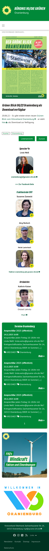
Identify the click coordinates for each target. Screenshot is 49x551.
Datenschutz (9, 548)
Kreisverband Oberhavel (13, 32)
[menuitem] (8, 541)
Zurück (42, 138)
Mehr (40, 356)
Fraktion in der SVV (24, 192)
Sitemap (26, 541)
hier (3, 122)
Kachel (5, 133)
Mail (23, 315)
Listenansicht (27, 138)
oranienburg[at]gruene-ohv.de (23, 177)
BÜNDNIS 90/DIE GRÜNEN (30, 9)
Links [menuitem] (32, 535)
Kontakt (18, 541)
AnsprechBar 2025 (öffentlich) (18, 330)
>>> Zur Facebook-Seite (24, 184)
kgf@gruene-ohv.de (32, 529)
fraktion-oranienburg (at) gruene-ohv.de (23, 272)
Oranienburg (17, 133)
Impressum (35, 541)
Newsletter (8, 541)
